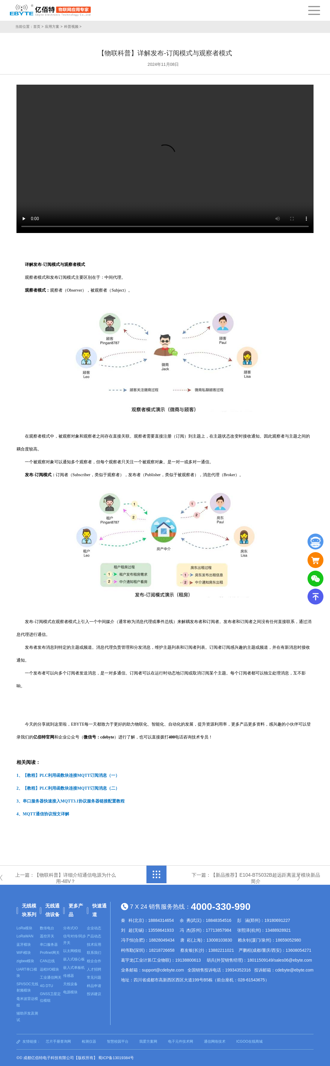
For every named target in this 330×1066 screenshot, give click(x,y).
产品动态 (94, 936)
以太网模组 (72, 951)
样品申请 (94, 986)
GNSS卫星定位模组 (50, 997)
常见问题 (94, 977)
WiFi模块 (23, 953)
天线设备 (70, 984)
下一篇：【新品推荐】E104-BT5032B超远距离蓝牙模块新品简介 (255, 878)
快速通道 (99, 910)
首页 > (38, 27)
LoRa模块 (24, 928)
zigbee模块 (25, 961)
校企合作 (94, 961)
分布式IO (70, 928)
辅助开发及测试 (27, 1016)
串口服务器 (49, 944)
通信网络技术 (214, 1041)
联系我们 (94, 953)
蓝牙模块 (23, 944)
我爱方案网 (148, 1041)
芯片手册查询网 (58, 1041)
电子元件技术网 (180, 1041)
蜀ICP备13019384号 (116, 1058)
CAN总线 (47, 961)
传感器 (68, 976)
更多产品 (76, 910)
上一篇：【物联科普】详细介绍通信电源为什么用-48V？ (67, 878)
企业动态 (94, 928)
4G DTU (46, 986)
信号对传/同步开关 (74, 939)
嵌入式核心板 (74, 959)
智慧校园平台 (117, 1041)
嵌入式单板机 (74, 968)
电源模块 (70, 992)
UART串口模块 (26, 972)
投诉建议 (94, 994)
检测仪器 (89, 1041)
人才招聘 (94, 969)
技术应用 (94, 944)
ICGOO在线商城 (249, 1041)
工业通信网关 (50, 977)
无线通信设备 (52, 910)
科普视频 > (72, 27)
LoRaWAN (24, 936)
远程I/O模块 (49, 969)
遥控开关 (47, 936)
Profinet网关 (49, 953)
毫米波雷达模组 (27, 1002)
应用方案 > (53, 27)
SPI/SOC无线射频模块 (27, 987)
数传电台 (47, 928)
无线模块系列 (29, 910)
